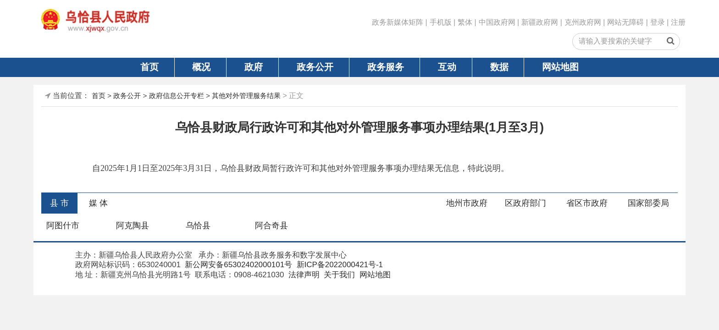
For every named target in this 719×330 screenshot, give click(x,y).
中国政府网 (497, 22)
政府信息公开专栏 (176, 95)
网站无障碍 (625, 22)
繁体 (465, 22)
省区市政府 (587, 203)
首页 (149, 67)
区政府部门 (525, 203)
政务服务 (385, 67)
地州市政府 (466, 203)
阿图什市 (62, 225)
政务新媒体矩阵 (397, 22)
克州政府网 (582, 22)
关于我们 (338, 274)
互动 (447, 67)
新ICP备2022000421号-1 (338, 264)
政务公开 (315, 67)
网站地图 (560, 67)
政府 (253, 67)
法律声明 (303, 274)
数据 (499, 67)
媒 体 (98, 203)
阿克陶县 (132, 225)
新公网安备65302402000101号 (238, 264)
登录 (657, 22)
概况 (201, 67)
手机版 (441, 22)
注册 (678, 22)
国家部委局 (648, 203)
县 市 (59, 203)
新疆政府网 (539, 22)
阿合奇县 (271, 225)
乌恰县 (198, 225)
